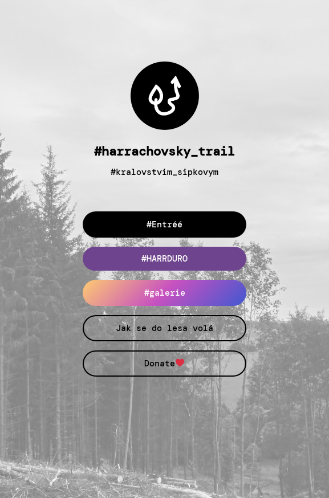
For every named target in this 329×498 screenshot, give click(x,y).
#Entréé (164, 224)
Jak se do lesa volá (164, 328)
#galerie (164, 293)
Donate (164, 363)
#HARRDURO (164, 258)
